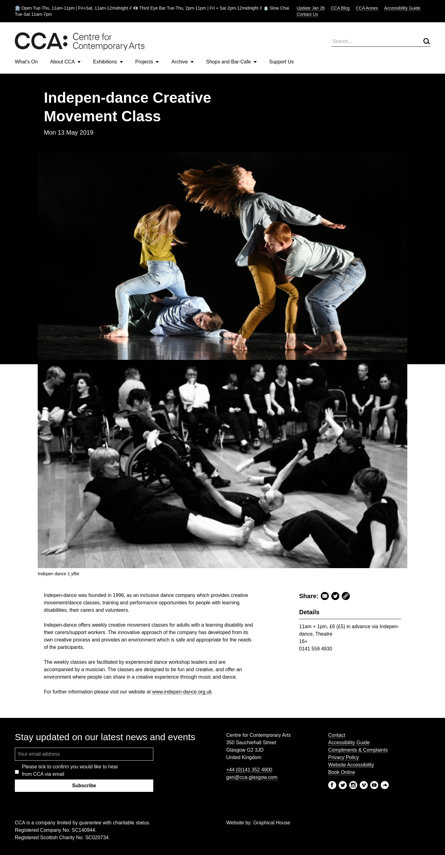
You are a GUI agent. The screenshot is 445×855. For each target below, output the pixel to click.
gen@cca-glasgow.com (252, 777)
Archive (182, 61)
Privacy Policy (343, 757)
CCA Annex (367, 8)
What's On (26, 61)
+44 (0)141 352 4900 (249, 769)
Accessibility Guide (402, 8)
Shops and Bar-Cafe (231, 61)
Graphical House (271, 822)
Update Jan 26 (311, 8)
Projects (147, 61)
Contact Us (307, 14)
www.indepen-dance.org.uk (182, 691)
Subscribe (84, 785)
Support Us (281, 61)
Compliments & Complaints (358, 750)
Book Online (341, 772)
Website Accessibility (351, 764)
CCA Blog (340, 8)
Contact (336, 735)
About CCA (65, 61)
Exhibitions (108, 61)
